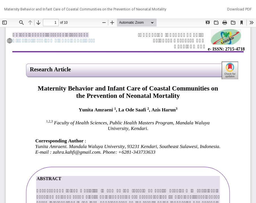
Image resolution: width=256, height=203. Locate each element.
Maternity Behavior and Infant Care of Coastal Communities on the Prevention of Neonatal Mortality (85, 9)
